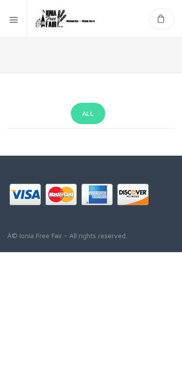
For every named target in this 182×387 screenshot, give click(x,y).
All (88, 113)
